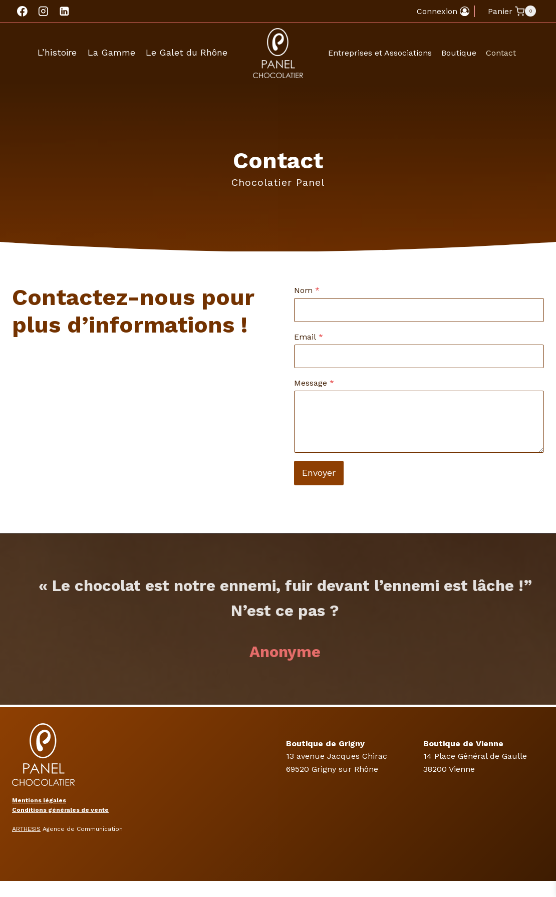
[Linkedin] (64, 11)
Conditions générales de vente (60, 809)
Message (314, 383)
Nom (307, 290)
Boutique (458, 53)
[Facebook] (22, 11)
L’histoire (57, 52)
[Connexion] (443, 11)
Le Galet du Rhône (186, 52)
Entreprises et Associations (380, 53)
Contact (501, 53)
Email (308, 337)
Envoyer (319, 472)
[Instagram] (43, 11)
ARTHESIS (26, 828)
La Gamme (111, 52)
